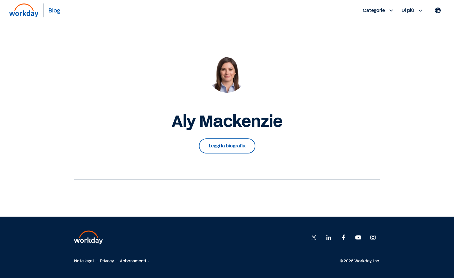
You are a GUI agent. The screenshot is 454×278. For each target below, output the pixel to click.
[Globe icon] (438, 10)
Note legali (84, 261)
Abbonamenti (133, 261)
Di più (413, 10)
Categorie (379, 10)
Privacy (107, 261)
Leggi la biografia (227, 145)
